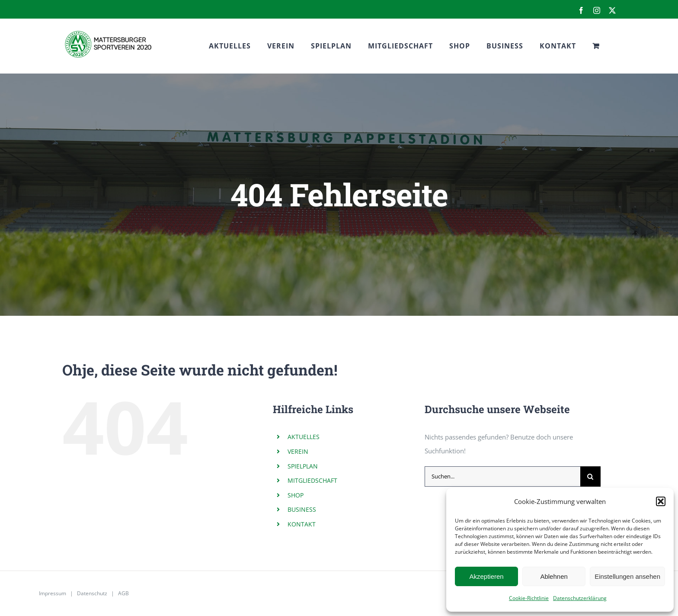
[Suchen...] (502, 476)
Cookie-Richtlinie (529, 598)
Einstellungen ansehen (627, 576)
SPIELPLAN (303, 466)
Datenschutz (92, 593)
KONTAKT (302, 524)
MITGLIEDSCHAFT (312, 480)
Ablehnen (553, 576)
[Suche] (590, 476)
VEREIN (298, 451)
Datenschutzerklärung (580, 598)
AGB (123, 593)
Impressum (52, 593)
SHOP (296, 495)
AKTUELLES (304, 437)
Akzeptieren (486, 576)
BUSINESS (302, 509)
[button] (660, 501)
